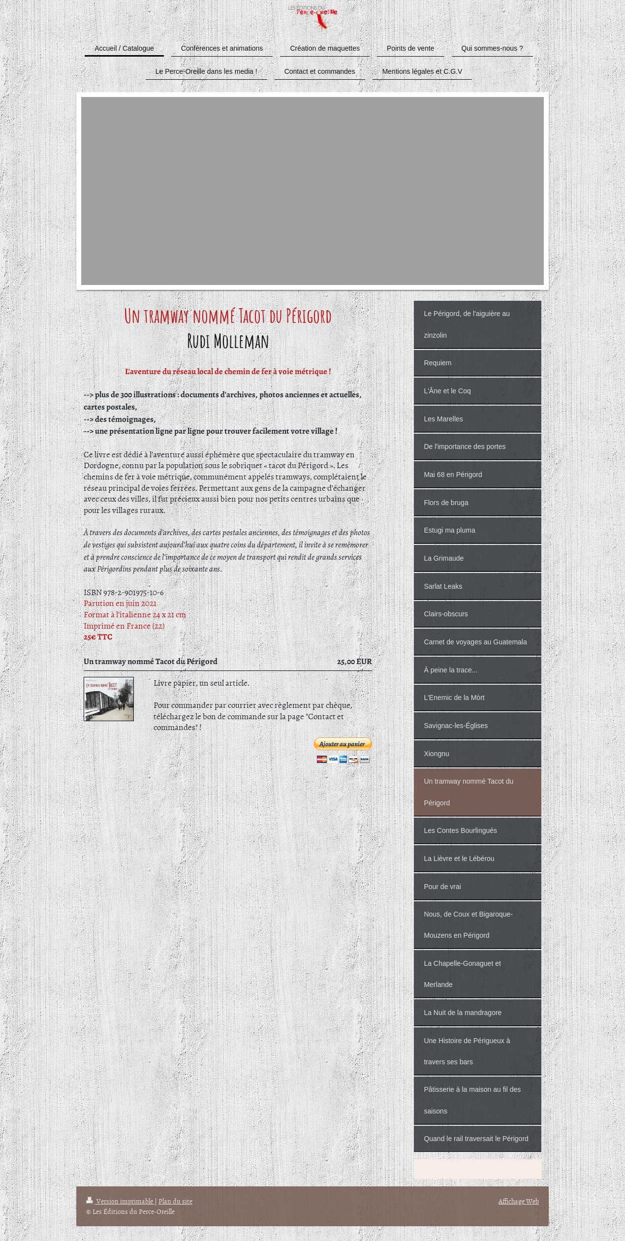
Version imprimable (120, 1201)
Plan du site (175, 1201)
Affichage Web (519, 1201)
